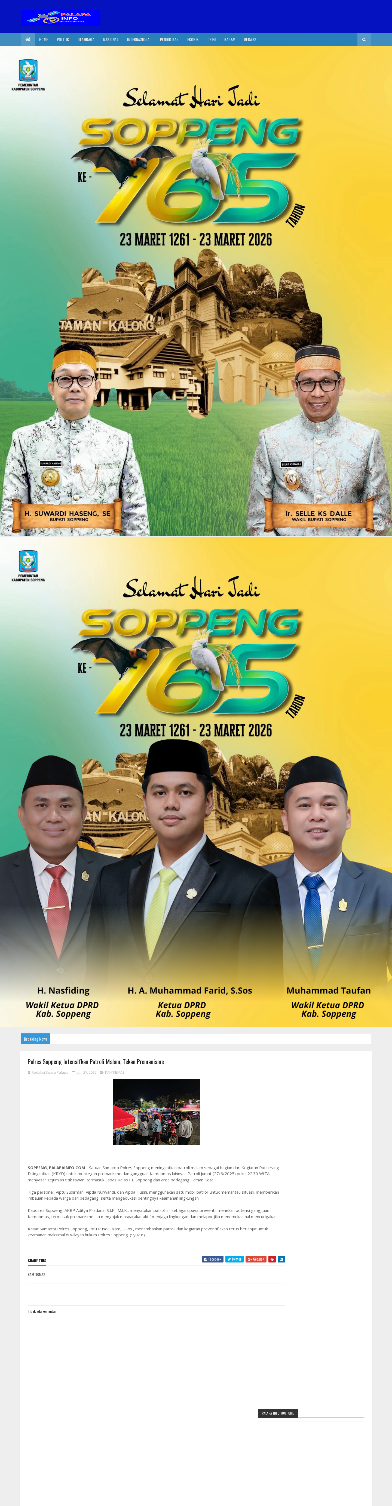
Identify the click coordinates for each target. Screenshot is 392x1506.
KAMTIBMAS (115, 1072)
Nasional (110, 39)
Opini (211, 39)
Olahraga (86, 39)
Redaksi (251, 39)
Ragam (229, 39)
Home (43, 39)
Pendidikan (169, 39)
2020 (47, 1498)
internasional (139, 39)
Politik (63, 39)
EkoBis (193, 39)
